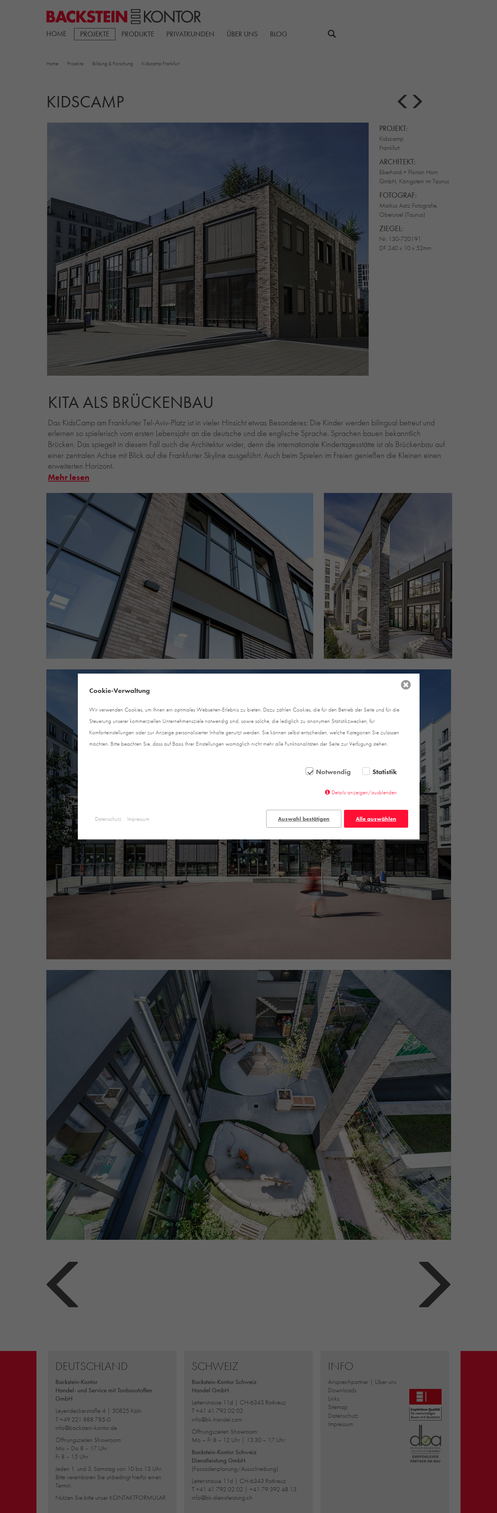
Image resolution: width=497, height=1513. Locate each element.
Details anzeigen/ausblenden (364, 793)
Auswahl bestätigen (303, 819)
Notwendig (333, 772)
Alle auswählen (376, 819)
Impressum (138, 819)
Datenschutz (108, 819)
